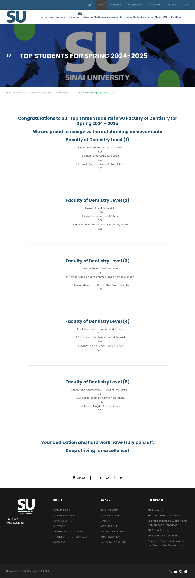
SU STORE (59, 526)
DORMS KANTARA (63, 515)
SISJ (186, 4)
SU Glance (176, 17)
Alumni (158, 17)
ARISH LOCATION (110, 537)
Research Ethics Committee (164, 515)
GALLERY (106, 521)
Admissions (87, 17)
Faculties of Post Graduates (68, 16)
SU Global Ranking (158, 530)
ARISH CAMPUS (109, 510)
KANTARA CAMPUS (112, 515)
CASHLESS (59, 542)
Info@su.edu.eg (15, 522)
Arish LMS (172, 4)
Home (41, 17)
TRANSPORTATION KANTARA (70, 537)
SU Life (166, 17)
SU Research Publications (163, 535)
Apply (100, 4)
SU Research (125, 17)
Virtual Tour (115, 4)
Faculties (49, 17)
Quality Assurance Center (106, 17)
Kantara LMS (155, 4)
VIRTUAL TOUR (109, 526)
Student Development (143, 17)
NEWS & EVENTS (62, 521)
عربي (89, 5)
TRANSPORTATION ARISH (68, 531)
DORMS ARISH (61, 510)
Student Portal (135, 4)
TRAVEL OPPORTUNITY (114, 531)
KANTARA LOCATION (113, 542)
